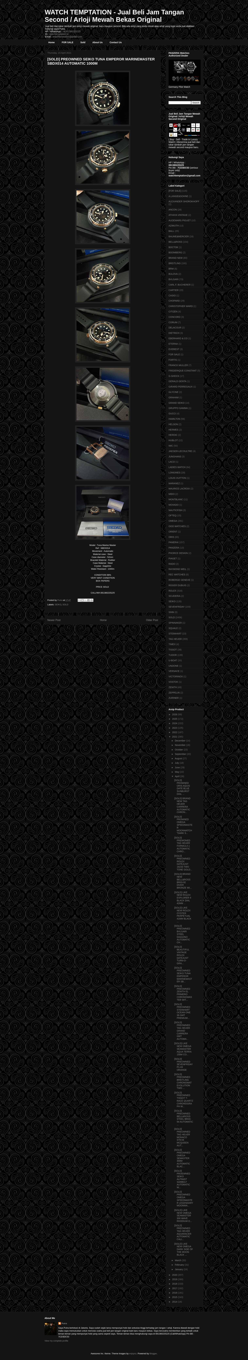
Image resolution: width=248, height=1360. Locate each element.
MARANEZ (174, 483)
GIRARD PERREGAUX (180, 386)
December (180, 740)
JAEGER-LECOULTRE (180, 451)
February (180, 1264)
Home (51, 42)
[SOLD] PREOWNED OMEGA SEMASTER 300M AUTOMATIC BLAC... (182, 1158)
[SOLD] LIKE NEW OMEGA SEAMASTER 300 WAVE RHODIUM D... (183, 1215)
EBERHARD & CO (178, 338)
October (179, 749)
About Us (97, 42)
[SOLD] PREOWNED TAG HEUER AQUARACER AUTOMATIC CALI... (182, 1232)
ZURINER (174, 698)
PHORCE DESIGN (178, 553)
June (177, 767)
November (180, 745)
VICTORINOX (176, 676)
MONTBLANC (176, 499)
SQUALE (173, 628)
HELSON (173, 424)
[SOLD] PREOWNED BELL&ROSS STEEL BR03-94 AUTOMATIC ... (183, 1117)
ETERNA (173, 343)
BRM (171, 268)
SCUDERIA (174, 596)
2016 (175, 1292)
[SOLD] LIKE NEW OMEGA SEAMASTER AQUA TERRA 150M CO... (182, 1049)
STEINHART (175, 633)
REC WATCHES (177, 574)
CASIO (172, 295)
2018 (175, 1283)
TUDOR (173, 655)
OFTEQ (172, 515)
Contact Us (116, 42)
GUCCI (172, 413)
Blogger (153, 1353)
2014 (175, 1301)
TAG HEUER (175, 639)
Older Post (152, 620)
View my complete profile (56, 1341)
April (177, 776)
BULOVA (173, 274)
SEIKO (58, 604)
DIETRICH (174, 333)
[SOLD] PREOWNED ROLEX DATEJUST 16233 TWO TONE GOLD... (183, 863)
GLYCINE (173, 392)
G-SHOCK (174, 376)
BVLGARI (174, 279)
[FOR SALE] (175, 190)
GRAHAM (174, 397)
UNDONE (174, 666)
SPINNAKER (175, 622)
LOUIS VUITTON (177, 478)
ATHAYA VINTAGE (178, 215)
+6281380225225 (71, 31)
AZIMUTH (174, 225)
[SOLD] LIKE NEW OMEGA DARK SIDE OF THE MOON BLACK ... (183, 1249)
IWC (171, 445)
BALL (171, 231)
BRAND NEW (176, 258)
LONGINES (174, 472)
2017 (175, 1288)
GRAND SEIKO (176, 403)
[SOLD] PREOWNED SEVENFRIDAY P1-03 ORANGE (183, 1064)
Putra (64, 1323)
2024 (175, 723)
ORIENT (173, 531)
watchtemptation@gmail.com (67, 36)
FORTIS (173, 360)
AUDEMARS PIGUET (180, 220)
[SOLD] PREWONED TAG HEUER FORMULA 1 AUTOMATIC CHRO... (182, 844)
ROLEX (172, 590)
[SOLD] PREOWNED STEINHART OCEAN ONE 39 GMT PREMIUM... (182, 1011)
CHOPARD (174, 300)
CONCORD (174, 317)
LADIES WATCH (177, 467)
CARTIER (174, 290)
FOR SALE (67, 42)
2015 (175, 1297)
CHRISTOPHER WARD (181, 306)
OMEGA (173, 521)
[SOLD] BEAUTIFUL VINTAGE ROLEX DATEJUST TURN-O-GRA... (181, 955)
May (177, 772)
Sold (82, 42)
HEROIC (173, 435)
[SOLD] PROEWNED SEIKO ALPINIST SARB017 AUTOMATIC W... (182, 1179)
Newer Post (54, 620)
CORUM (173, 322)
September (181, 754)
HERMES (173, 429)
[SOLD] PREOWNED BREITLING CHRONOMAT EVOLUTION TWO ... (182, 1081)
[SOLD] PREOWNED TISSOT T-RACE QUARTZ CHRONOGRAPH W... (183, 1099)
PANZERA (174, 547)
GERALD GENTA (177, 381)
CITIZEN (173, 311)
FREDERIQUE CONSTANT (183, 370)
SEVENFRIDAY (177, 606)
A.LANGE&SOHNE (178, 196)
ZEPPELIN (174, 692)
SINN (171, 612)
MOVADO (174, 505)
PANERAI (173, 542)
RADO (172, 564)
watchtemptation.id (58, 34)
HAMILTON (174, 419)
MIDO (172, 494)
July (177, 763)
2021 (175, 736)
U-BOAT (173, 660)
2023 (175, 728)
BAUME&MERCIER (179, 236)
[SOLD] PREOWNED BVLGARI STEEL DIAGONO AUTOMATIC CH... (182, 934)
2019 (175, 1279)
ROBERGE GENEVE (179, 580)
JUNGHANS (175, 456)
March (178, 1260)
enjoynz (133, 1353)
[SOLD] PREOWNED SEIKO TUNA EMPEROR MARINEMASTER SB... (183, 974)
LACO (172, 461)
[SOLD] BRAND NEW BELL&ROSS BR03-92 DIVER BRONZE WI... (183, 881)
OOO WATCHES (177, 526)
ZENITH (173, 687)
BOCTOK (173, 247)
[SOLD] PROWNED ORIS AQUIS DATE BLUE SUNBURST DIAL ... (182, 787)
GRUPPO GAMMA (178, 408)
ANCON (173, 209)
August (178, 758)
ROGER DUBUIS (177, 585)
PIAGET (173, 558)
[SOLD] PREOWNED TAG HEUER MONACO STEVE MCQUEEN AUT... (182, 1137)
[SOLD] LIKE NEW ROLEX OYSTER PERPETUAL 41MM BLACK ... (182, 914)
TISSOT (173, 649)
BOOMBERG (175, 252)
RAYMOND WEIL (177, 569)
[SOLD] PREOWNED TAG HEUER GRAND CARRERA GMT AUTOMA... (182, 1030)
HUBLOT (173, 440)
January (179, 1269)
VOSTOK (173, 682)
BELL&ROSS (175, 242)
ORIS (171, 537)
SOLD (65, 604)
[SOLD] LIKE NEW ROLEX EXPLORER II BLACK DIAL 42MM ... (182, 898)
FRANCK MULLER (178, 365)
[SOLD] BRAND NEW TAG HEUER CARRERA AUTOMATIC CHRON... (182, 805)
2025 (175, 719)
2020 (175, 1275)
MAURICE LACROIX (179, 488)
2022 (175, 732)
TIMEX (172, 644)
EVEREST (174, 349)
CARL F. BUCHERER (180, 284)
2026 (175, 714)
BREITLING (175, 263)
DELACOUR (175, 327)
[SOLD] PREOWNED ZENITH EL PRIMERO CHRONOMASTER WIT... (183, 993)
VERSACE (174, 671)
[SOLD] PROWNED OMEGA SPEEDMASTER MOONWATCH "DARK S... (183, 825)
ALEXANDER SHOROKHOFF (184, 201)
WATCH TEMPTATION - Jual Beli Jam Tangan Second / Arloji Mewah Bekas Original (114, 16)
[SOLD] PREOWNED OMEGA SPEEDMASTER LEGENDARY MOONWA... (183, 1198)
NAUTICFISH (175, 510)
